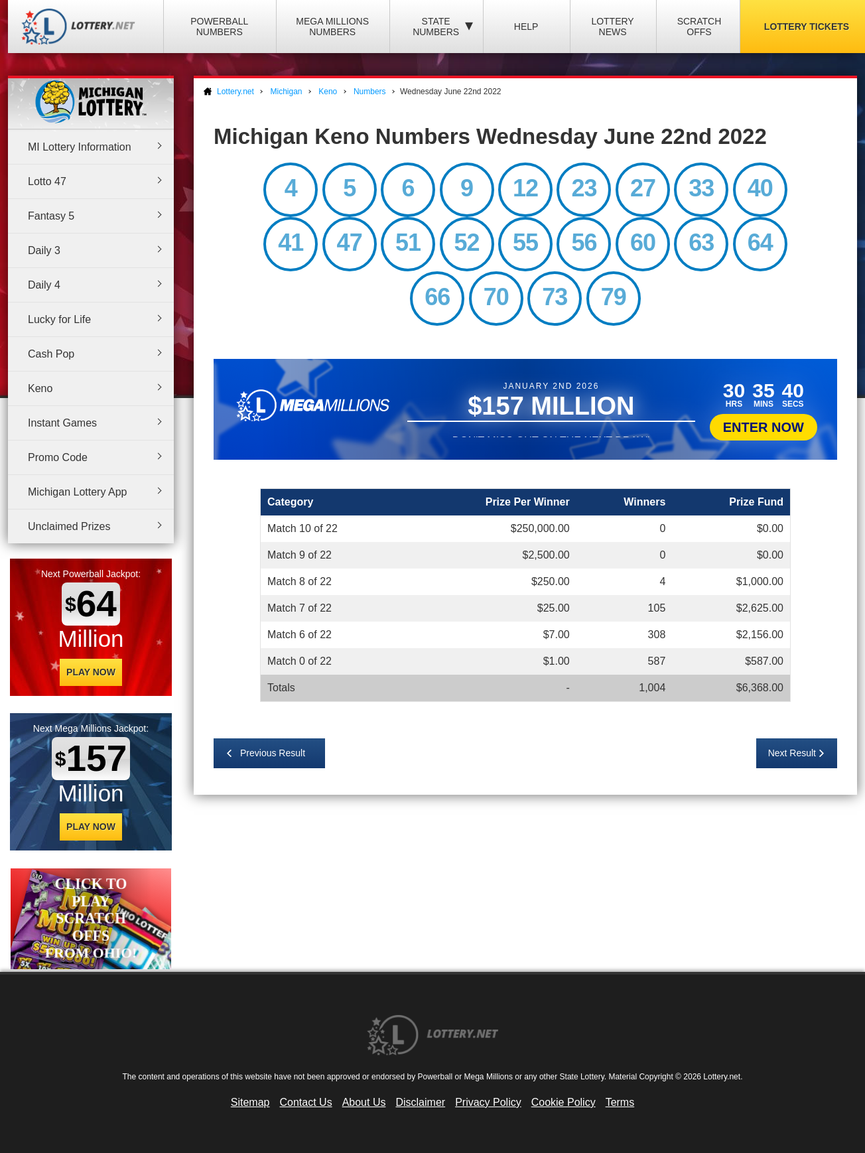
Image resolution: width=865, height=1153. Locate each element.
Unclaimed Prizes (69, 526)
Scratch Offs (699, 26)
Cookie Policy (563, 1102)
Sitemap (250, 1102)
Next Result (792, 753)
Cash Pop (51, 354)
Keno (40, 388)
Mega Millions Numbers (332, 26)
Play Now (90, 672)
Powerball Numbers (219, 26)
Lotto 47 (47, 181)
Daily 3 (44, 250)
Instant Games (62, 423)
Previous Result (272, 753)
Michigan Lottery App (77, 492)
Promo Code (58, 457)
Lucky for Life (59, 319)
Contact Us (306, 1102)
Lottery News (612, 26)
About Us (364, 1102)
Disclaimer (420, 1102)
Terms (620, 1102)
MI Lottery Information (79, 147)
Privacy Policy (488, 1102)
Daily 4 (44, 285)
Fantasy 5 (51, 216)
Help (526, 26)
